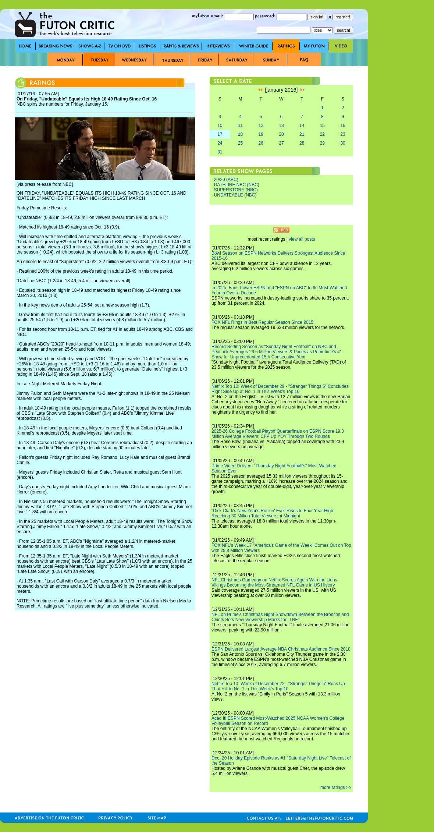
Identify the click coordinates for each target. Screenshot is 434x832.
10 (219, 125)
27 (281, 143)
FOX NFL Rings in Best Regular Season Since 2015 (262, 322)
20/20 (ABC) (226, 179)
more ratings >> (335, 787)
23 (342, 134)
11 (240, 125)
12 (261, 125)
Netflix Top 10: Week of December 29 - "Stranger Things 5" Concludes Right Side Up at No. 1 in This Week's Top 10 (280, 389)
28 (301, 143)
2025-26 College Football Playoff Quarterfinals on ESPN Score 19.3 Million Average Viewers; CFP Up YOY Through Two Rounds (277, 434)
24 (219, 143)
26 (261, 143)
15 (322, 125)
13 (281, 125)
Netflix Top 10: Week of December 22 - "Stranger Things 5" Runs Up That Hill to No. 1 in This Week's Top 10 (278, 686)
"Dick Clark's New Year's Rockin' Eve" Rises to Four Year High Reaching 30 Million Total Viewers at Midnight (272, 513)
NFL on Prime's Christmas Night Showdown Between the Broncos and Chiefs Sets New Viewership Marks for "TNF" (280, 617)
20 (281, 134)
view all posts (302, 239)
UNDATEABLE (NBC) (235, 195)
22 (322, 134)
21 (301, 134)
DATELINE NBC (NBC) (236, 184)
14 (301, 125)
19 (261, 134)
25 (240, 143)
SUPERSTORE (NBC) (236, 189)
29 (322, 143)
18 (240, 134)
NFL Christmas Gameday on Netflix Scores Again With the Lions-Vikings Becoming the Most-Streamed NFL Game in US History (275, 582)
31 (219, 152)
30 (342, 143)
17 (219, 134)
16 (342, 125)
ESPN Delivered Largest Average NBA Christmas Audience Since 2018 (281, 649)
